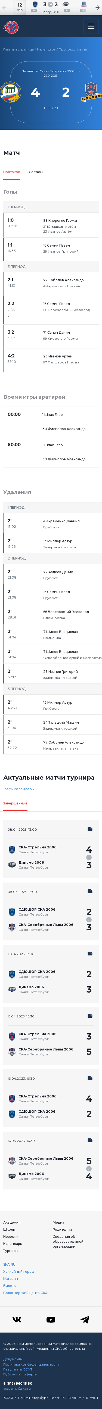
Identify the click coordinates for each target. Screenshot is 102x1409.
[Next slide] (91, 7)
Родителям (62, 1229)
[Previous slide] (11, 7)
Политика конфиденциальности (31, 1364)
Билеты (9, 1286)
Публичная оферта (20, 1374)
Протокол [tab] (11, 172)
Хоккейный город (18, 1271)
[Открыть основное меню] (91, 26)
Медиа (58, 1222)
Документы (13, 1359)
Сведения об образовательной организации (68, 1241)
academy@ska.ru (17, 1388)
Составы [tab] (36, 172)
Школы (9, 1229)
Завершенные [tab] (15, 803)
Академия (11, 1222)
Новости (10, 1237)
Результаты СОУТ (17, 1369)
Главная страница (18, 49)
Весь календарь (18, 789)
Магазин (10, 1279)
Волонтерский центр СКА (25, 1293)
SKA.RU (9, 1264)
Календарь (46, 49)
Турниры (10, 1251)
